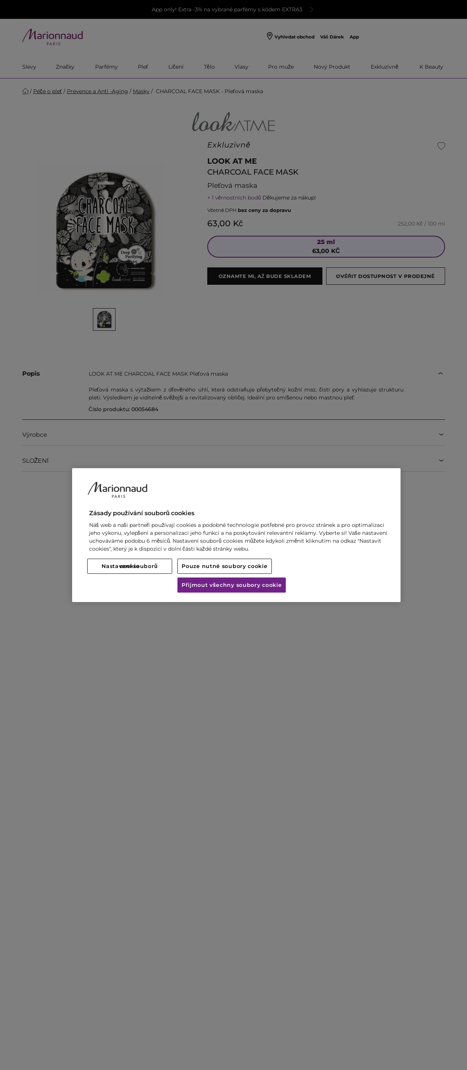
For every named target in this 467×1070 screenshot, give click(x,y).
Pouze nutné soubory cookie (224, 566)
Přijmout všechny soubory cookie (232, 585)
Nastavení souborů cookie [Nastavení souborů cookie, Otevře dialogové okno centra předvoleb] (129, 566)
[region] (236, 535)
